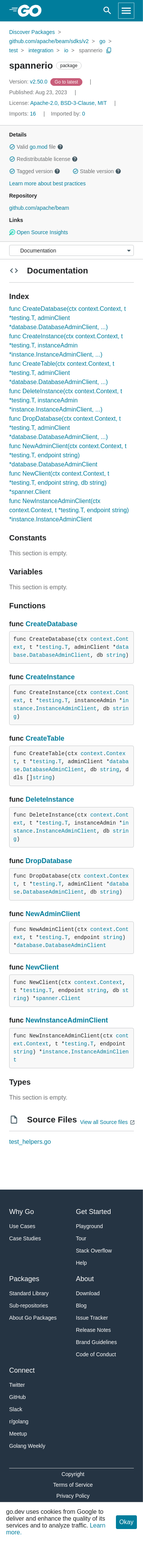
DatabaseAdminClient (59, 655)
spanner (47, 998)
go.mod (39, 147)
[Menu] (71, 250)
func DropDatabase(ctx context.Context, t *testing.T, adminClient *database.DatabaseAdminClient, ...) (65, 427)
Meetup (18, 1434)
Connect (22, 1370)
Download (88, 1293)
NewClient (42, 967)
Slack (15, 1409)
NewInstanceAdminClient (67, 1020)
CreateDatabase (51, 624)
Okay (126, 1522)
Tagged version (34, 171)
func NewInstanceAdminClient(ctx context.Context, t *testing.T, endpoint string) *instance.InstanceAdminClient (69, 510)
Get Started (93, 1212)
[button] (12, 147)
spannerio (91, 50)
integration (41, 50)
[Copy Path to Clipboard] (109, 50)
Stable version (96, 171)
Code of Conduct (96, 1354)
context (101, 639)
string (115, 655)
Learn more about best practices (47, 183)
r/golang (19, 1421)
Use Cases (22, 1226)
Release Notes (93, 1330)
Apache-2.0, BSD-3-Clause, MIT (68, 103)
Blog (81, 1305)
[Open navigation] (126, 10)
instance (55, 1052)
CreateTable (45, 738)
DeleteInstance (50, 799)
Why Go (21, 1212)
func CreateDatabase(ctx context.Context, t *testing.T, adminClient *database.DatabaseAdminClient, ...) (67, 318)
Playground (89, 1226)
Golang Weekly (27, 1446)
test (13, 50)
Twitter (17, 1385)
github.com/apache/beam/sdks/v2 (49, 41)
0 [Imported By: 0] (68, 114)
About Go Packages (33, 1318)
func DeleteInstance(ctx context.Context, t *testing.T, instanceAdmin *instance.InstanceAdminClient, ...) (65, 400)
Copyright (72, 1474)
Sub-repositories (28, 1305)
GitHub (17, 1397)
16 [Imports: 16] (23, 114)
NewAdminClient (53, 914)
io (66, 50)
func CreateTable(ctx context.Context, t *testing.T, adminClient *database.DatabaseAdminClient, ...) (61, 372)
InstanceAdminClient (66, 709)
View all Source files (104, 1122)
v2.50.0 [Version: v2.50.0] (29, 82)
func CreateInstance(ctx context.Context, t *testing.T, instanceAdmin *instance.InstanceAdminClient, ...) (66, 345)
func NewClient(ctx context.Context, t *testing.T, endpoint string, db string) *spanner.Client (59, 482)
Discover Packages (32, 32)
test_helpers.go (30, 1141)
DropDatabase (49, 861)
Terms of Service (73, 1485)
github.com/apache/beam (39, 208)
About (85, 1279)
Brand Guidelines (96, 1342)
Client (70, 998)
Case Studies (25, 1238)
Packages (24, 1279)
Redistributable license (43, 159)
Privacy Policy (73, 1496)
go (103, 41)
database (29, 945)
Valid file (36, 147)
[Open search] (107, 10)
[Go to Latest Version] (67, 82)
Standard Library (29, 1293)
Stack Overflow (94, 1251)
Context (111, 982)
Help (81, 1263)
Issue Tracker (92, 1318)
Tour (81, 1238)
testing (50, 647)
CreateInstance (50, 677)
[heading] (32, 11)
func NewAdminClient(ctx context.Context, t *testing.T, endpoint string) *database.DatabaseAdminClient (68, 455)
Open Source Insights (38, 232)
